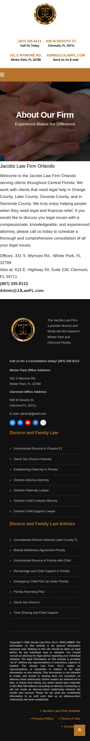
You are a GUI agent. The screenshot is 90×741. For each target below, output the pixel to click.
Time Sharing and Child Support (36, 612)
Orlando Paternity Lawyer (31, 490)
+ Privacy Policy (42, 718)
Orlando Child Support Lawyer (34, 511)
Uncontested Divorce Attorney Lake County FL (46, 540)
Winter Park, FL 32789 (25, 384)
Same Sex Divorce (27, 602)
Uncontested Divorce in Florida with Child (42, 560)
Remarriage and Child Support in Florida (42, 571)
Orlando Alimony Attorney (31, 480)
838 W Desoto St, (22, 400)
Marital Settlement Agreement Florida (39, 550)
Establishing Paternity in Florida (35, 469)
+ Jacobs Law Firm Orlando (60, 711)
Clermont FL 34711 (23, 405)
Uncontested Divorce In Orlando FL (38, 448)
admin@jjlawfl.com (33, 413)
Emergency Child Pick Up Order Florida (41, 581)
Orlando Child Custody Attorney (35, 500)
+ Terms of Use (69, 718)
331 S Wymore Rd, (23, 378)
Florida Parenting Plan (29, 591)
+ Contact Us (70, 726)
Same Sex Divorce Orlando (33, 459)
